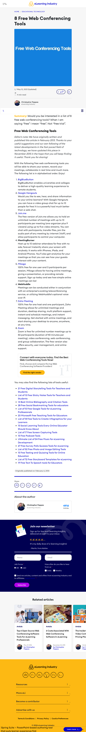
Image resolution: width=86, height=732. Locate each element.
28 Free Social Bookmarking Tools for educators (43, 405)
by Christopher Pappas (29, 648)
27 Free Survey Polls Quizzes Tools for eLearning (43, 445)
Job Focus (19, 564)
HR (17, 568)
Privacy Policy (43, 718)
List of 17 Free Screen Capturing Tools (37, 432)
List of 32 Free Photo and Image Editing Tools (42, 449)
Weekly (57, 570)
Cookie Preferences (60, 718)
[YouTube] (46, 675)
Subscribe (22, 585)
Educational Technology (33, 12)
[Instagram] (60, 675)
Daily (48, 570)
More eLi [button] (43, 693)
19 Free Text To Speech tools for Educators (40, 462)
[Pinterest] (53, 675)
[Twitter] (32, 675)
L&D (24, 568)
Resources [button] (43, 684)
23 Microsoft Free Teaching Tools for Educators (42, 415)
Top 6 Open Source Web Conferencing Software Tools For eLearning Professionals (28, 635)
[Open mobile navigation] (4, 3)
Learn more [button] (30, 578)
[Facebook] (25, 675)
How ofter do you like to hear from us (57, 565)
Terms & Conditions (26, 718)
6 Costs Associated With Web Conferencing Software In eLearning (57, 633)
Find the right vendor (32, 372)
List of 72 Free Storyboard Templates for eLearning (45, 459)
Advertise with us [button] (43, 710)
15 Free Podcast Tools (29, 435)
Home (16, 12)
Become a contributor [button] (43, 701)
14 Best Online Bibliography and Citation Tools (42, 402)
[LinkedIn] (39, 675)
